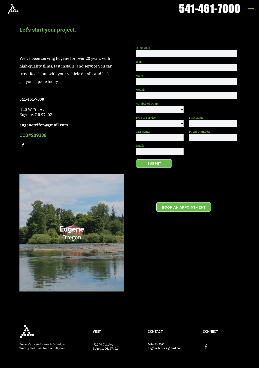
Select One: (143, 47)
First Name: (196, 117)
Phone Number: (199, 131)
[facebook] (22, 146)
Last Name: (143, 131)
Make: (140, 75)
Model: (140, 89)
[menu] (251, 8)
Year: (139, 61)
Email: (140, 145)
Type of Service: (146, 117)
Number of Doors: (147, 103)
